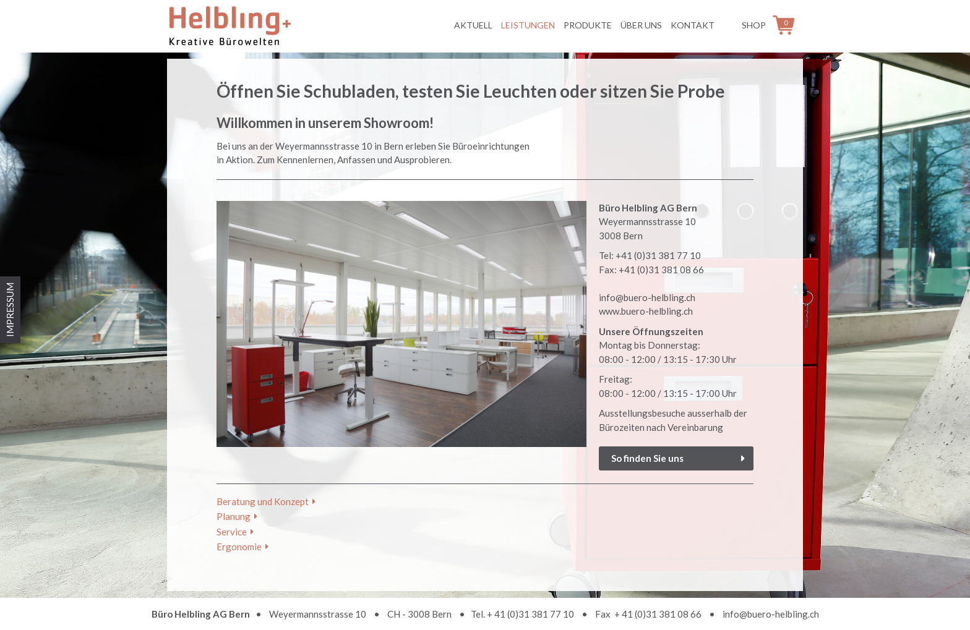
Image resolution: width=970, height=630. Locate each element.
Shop (754, 25)
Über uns (641, 25)
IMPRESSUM (9, 310)
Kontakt (693, 25)
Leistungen (528, 25)
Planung (234, 516)
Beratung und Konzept (263, 501)
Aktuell (473, 25)
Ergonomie (239, 546)
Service (232, 531)
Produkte (588, 25)
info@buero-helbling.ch (771, 613)
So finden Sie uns (647, 458)
